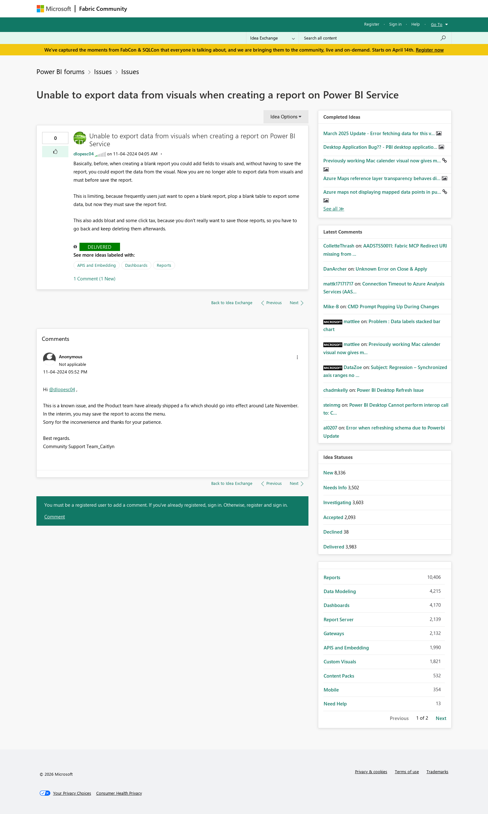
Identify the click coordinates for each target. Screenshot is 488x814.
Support (302, 8)
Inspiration (169, 8)
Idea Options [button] (283, 116)
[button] (55, 151)
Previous (399, 718)
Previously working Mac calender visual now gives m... (382, 160)
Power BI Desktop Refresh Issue (390, 390)
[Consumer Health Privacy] (119, 793)
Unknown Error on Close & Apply (391, 269)
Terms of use (407, 771)
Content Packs (339, 676)
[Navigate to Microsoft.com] (54, 8)
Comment (54, 516)
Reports (164, 265)
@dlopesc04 (62, 389)
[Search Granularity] (272, 38)
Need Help (335, 703)
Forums (141, 8)
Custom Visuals (340, 661)
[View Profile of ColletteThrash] (338, 245)
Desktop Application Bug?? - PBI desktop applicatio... (381, 147)
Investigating (337, 502)
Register (371, 24)
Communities (223, 8)
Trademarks (437, 771)
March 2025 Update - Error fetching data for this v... (379, 133)
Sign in (395, 24)
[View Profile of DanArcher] (335, 269)
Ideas (195, 8)
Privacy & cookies (371, 771)
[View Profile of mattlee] (352, 321)
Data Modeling (340, 591)
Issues (103, 71)
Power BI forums (60, 71)
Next (441, 718)
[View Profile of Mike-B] (331, 306)
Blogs (252, 8)
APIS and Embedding (96, 265)
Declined (333, 532)
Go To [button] (436, 24)
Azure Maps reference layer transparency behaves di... (382, 178)
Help (415, 24)
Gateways (334, 633)
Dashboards (136, 265)
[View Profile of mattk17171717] (338, 283)
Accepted (334, 517)
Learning (276, 8)
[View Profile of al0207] (330, 427)
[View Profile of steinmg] (331, 405)
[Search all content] (375, 38)
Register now (430, 50)
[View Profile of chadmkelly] (335, 390)
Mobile (331, 689)
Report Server (339, 619)
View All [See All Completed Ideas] (333, 208)
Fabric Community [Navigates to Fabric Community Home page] (103, 8)
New (328, 472)
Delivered (99, 247)
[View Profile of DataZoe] (353, 367)
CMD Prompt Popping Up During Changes (393, 306)
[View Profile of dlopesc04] (83, 153)
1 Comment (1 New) (94, 278)
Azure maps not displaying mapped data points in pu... (382, 192)
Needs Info (335, 487)
